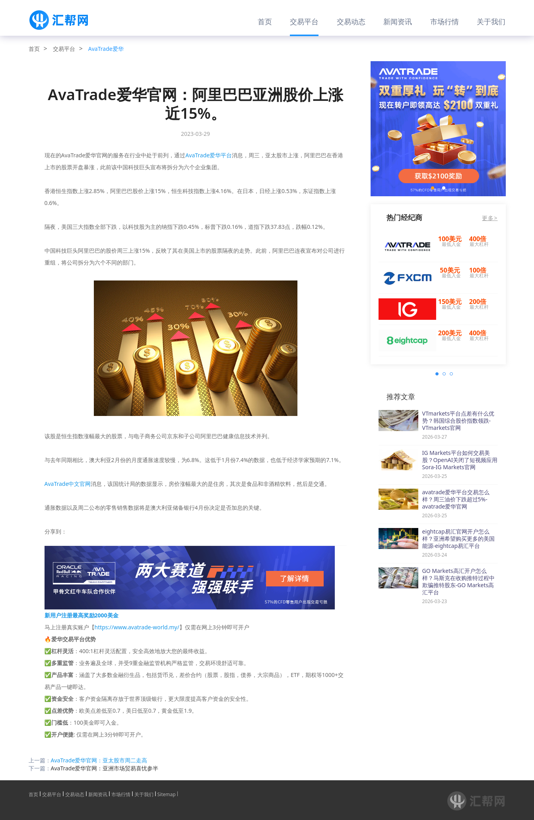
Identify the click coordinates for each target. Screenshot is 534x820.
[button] (432, 188)
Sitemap (166, 793)
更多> (489, 218)
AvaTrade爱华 (106, 48)
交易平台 (304, 21)
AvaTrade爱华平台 (208, 155)
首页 (265, 21)
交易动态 (351, 21)
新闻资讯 (397, 21)
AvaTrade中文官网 (68, 483)
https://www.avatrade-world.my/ (137, 627)
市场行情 (444, 21)
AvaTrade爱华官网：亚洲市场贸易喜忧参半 (105, 768)
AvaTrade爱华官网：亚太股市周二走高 (99, 760)
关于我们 (491, 21)
